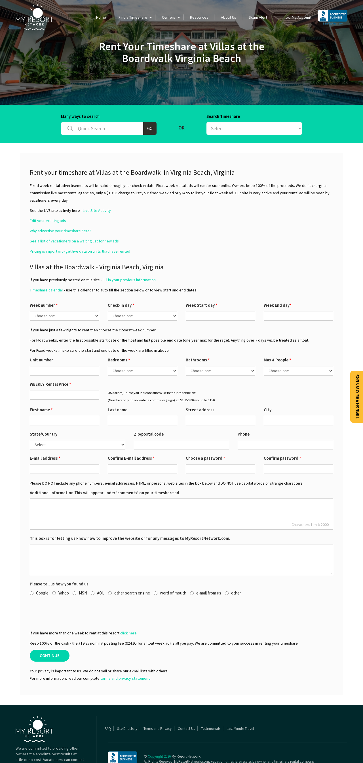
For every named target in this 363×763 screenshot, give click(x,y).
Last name (117, 387)
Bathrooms (198, 337)
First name (41, 387)
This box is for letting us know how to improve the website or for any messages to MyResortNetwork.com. (130, 516)
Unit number (41, 337)
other (233, 571)
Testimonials (210, 706)
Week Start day (202, 283)
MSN (80, 571)
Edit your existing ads (48, 198)
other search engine (129, 571)
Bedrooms (119, 337)
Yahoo (60, 571)
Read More (74, 748)
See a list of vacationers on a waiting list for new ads (74, 218)
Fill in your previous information (129, 257)
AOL (97, 571)
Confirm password (282, 436)
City (267, 387)
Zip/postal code (149, 412)
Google (39, 571)
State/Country (43, 412)
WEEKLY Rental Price (50, 362)
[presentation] (73, 590)
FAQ (108, 706)
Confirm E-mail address (131, 436)
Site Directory (127, 706)
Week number (44, 283)
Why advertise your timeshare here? (60, 208)
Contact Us (186, 706)
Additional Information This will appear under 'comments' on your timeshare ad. (105, 470)
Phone (244, 412)
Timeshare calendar (46, 267)
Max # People (277, 337)
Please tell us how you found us (59, 561)
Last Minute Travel (240, 706)
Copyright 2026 (159, 734)
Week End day (278, 283)
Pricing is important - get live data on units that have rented (80, 229)
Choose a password (205, 436)
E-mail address (45, 436)
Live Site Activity (97, 188)
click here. (129, 610)
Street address (200, 387)
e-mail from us (205, 571)
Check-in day (121, 283)
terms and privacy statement (125, 656)
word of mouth (170, 571)
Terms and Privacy (157, 706)
